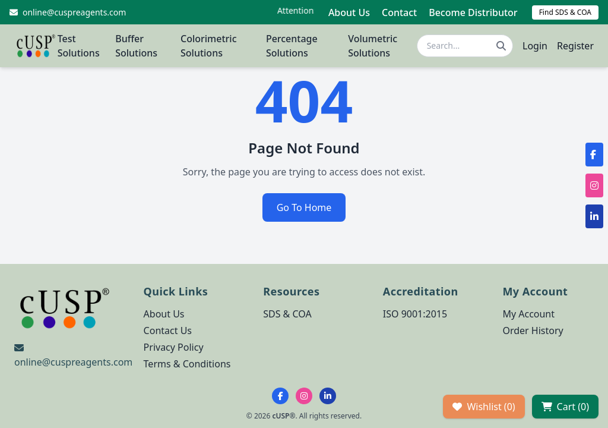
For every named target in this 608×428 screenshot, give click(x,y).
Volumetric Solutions (372, 45)
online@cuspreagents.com (73, 362)
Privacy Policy (174, 347)
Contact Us (168, 330)
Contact (399, 12)
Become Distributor (473, 12)
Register (575, 45)
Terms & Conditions (187, 363)
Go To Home (304, 207)
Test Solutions (79, 45)
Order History (532, 330)
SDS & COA (287, 313)
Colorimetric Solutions (208, 45)
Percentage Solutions (292, 45)
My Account (528, 313)
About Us (349, 12)
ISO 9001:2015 (415, 313)
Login (534, 45)
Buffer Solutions (136, 45)
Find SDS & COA (565, 12)
